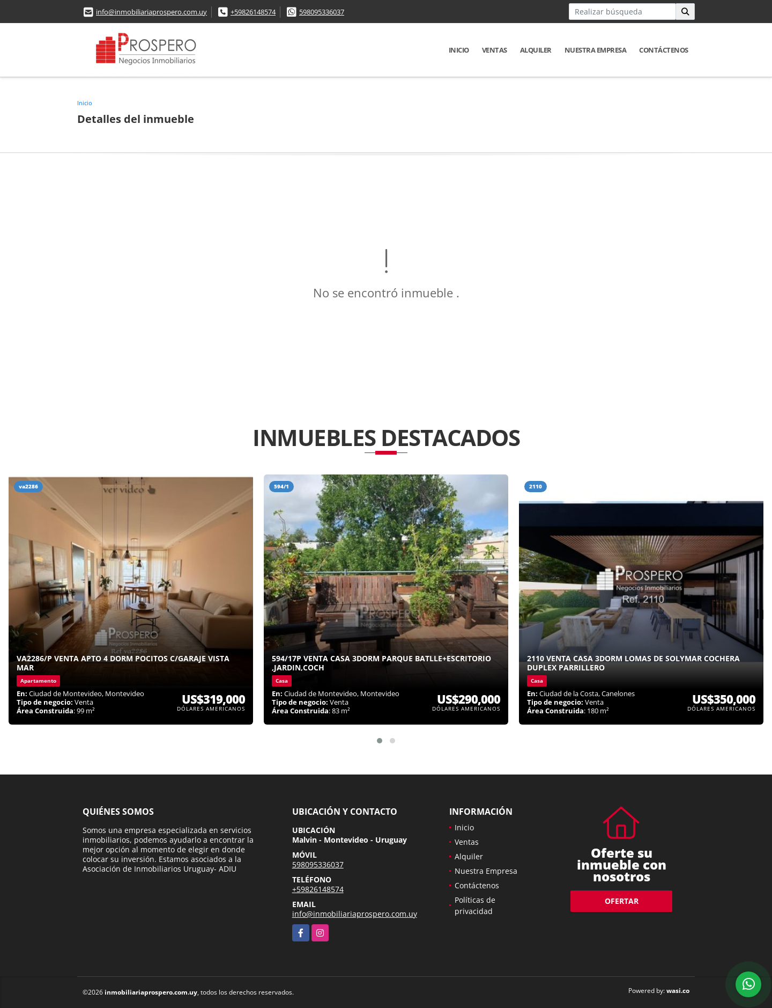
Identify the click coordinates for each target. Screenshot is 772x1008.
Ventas (494, 50)
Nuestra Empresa (596, 50)
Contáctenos (663, 50)
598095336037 (321, 12)
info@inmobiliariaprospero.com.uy (151, 12)
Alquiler (536, 50)
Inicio (459, 50)
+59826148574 (253, 12)
